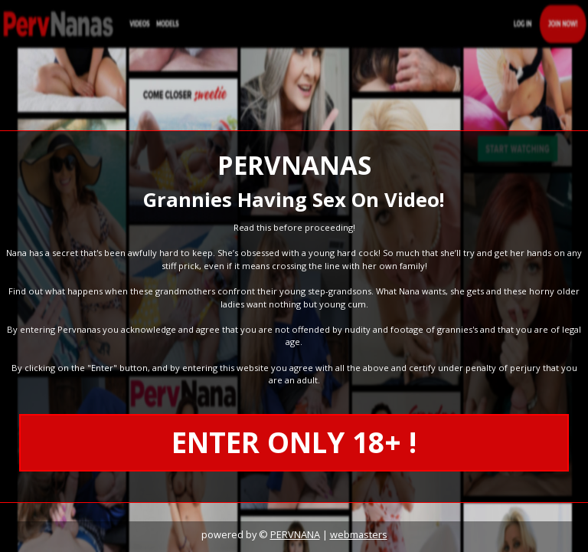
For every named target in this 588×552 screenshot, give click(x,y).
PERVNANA (295, 534)
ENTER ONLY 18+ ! (294, 442)
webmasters (358, 534)
